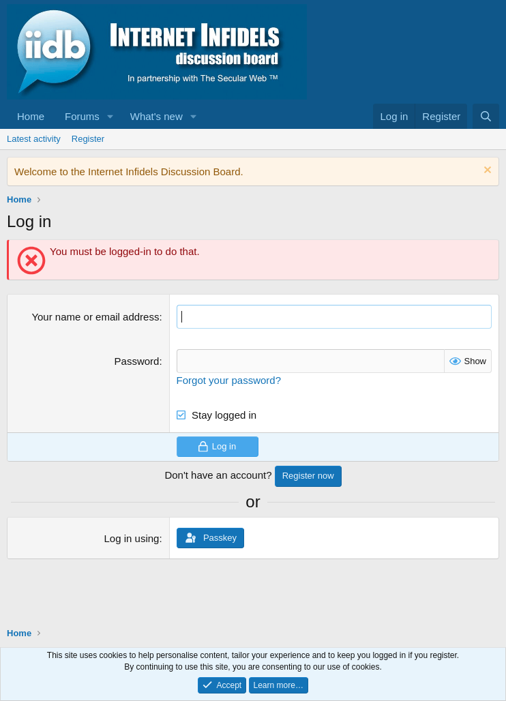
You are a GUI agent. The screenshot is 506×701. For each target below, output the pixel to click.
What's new (156, 116)
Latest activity (34, 139)
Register (88, 139)
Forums (82, 116)
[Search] (486, 116)
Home (30, 116)
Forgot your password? (229, 380)
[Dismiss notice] (486, 171)
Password (137, 361)
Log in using (132, 538)
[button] (110, 116)
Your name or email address (95, 317)
